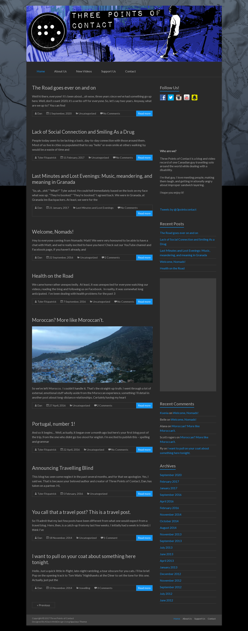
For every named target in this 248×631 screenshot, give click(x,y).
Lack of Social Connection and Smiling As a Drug (83, 132)
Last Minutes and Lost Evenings (95, 207)
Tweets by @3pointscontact (178, 209)
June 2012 (166, 600)
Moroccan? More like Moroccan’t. (68, 320)
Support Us (108, 71)
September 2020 (171, 475)
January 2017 (168, 488)
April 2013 (167, 560)
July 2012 (166, 593)
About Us (60, 71)
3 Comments (104, 588)
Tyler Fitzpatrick (46, 157)
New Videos (84, 71)
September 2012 (171, 587)
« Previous (43, 605)
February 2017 (169, 481)
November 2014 (170, 514)
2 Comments (112, 257)
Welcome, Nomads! (53, 232)
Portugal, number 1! (53, 424)
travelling (84, 588)
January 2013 (168, 567)
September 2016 (171, 494)
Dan (39, 113)
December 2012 (170, 574)
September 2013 (171, 541)
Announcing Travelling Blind (62, 468)
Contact (130, 71)
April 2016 (167, 501)
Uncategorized (87, 113)
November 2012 (170, 580)
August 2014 (168, 527)
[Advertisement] (188, 334)
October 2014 (169, 521)
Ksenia (164, 413)
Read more (144, 113)
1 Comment (111, 537)
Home (41, 71)
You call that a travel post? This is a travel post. (81, 512)
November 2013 (170, 534)
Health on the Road (52, 276)
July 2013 (166, 547)
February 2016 (169, 508)
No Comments (111, 113)
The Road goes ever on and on (64, 88)
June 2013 (166, 554)
